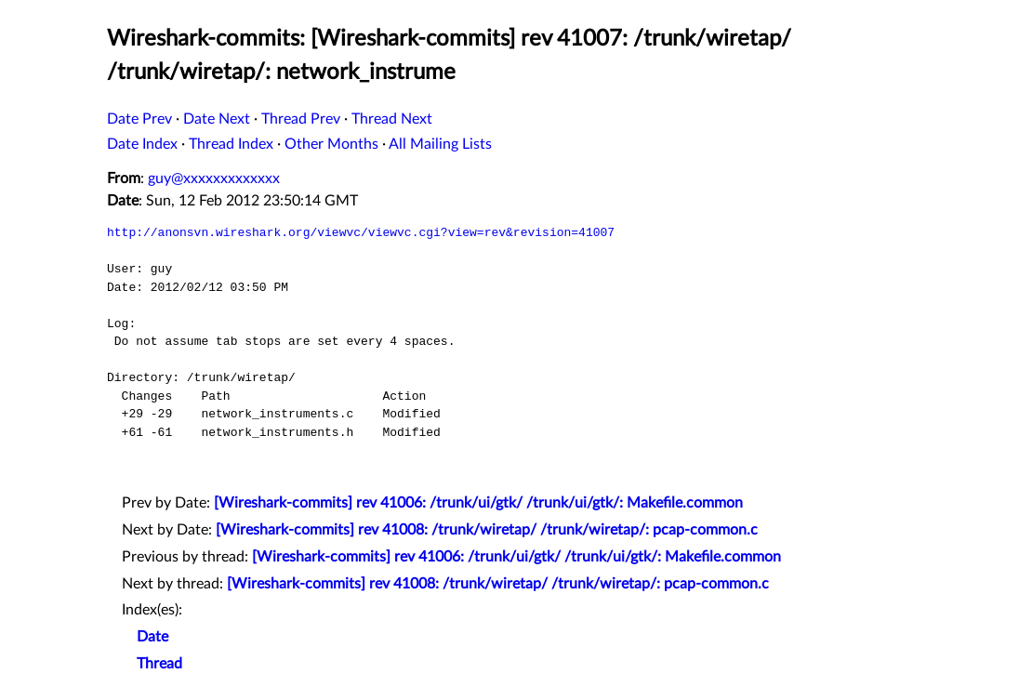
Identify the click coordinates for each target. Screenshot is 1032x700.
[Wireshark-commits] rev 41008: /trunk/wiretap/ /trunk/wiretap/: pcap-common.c (487, 529)
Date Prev (139, 119)
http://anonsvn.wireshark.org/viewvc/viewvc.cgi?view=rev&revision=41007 (361, 232)
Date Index (142, 144)
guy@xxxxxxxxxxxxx (214, 178)
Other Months (331, 144)
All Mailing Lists (440, 144)
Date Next (216, 119)
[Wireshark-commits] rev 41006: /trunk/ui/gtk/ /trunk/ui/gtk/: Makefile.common (478, 502)
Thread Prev (300, 119)
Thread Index (231, 144)
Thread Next (391, 119)
